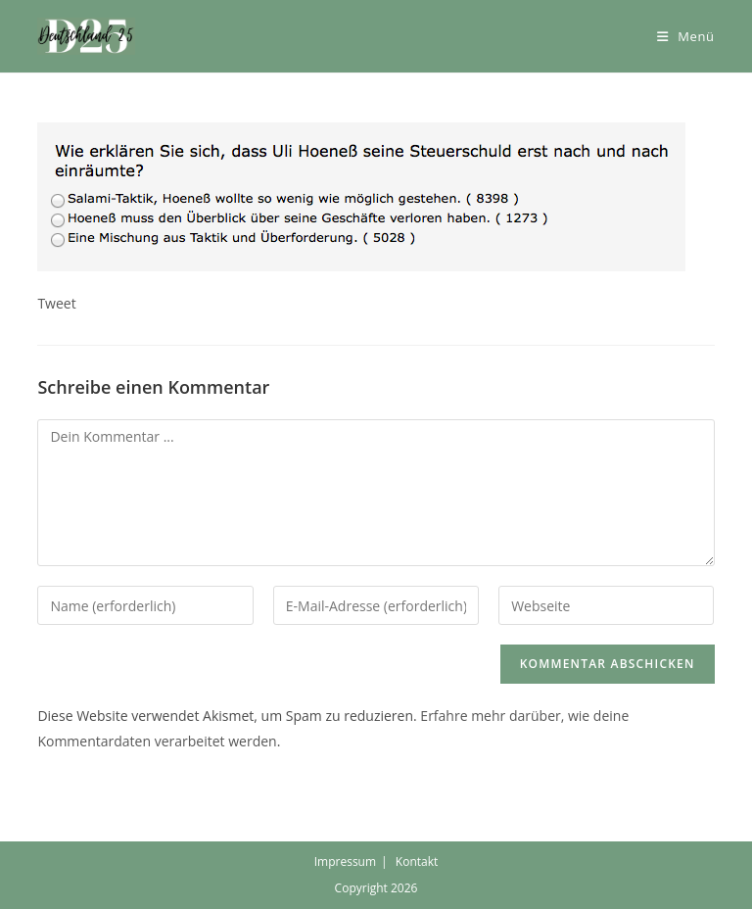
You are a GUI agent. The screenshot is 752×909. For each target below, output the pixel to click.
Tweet (56, 303)
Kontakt (417, 861)
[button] (86, 36)
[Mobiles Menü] (686, 36)
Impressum (345, 861)
